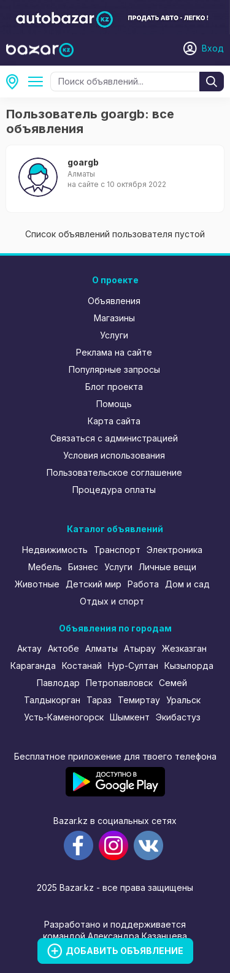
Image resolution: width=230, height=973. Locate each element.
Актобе (63, 648)
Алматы (101, 648)
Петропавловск (119, 682)
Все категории (38, 81)
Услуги (114, 335)
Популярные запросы (114, 369)
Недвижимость (55, 549)
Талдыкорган (52, 700)
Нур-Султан (133, 665)
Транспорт (117, 549)
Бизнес (83, 567)
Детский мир (93, 584)
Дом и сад (187, 584)
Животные (37, 584)
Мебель (45, 567)
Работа (143, 584)
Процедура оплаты (114, 489)
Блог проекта (114, 386)
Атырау (140, 648)
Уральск (183, 700)
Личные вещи (167, 567)
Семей (173, 682)
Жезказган (184, 648)
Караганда (33, 665)
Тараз (99, 700)
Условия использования (114, 455)
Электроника (174, 549)
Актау (29, 648)
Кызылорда (188, 665)
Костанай (82, 665)
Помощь (114, 404)
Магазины (114, 318)
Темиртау (139, 700)
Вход (213, 48)
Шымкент (130, 717)
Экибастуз (178, 717)
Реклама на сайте (114, 352)
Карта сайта (114, 421)
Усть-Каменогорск (64, 717)
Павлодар (58, 682)
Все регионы (16, 81)
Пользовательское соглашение (114, 472)
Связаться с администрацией (114, 438)
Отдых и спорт (112, 601)
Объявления (114, 301)
